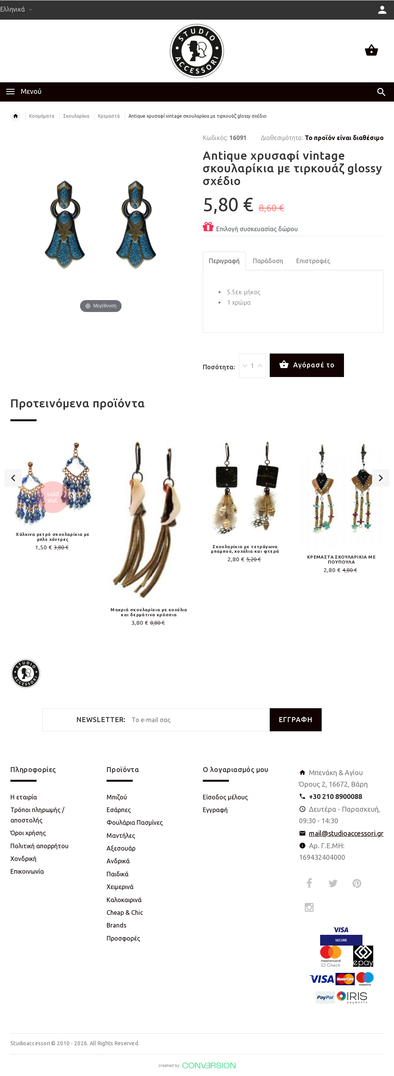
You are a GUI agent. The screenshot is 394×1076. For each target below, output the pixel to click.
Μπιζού (117, 797)
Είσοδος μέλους (225, 797)
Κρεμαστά (109, 115)
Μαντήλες (121, 835)
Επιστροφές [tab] (313, 260)
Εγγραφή (215, 809)
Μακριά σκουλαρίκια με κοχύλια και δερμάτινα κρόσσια (148, 612)
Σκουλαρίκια (76, 115)
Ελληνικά (16, 9)
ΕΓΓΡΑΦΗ (295, 719)
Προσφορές (123, 938)
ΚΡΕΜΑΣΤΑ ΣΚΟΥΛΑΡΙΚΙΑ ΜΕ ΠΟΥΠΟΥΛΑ (341, 559)
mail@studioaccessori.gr (346, 833)
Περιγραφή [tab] (224, 260)
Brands (117, 925)
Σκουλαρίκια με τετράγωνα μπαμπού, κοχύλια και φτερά (245, 549)
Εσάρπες (119, 809)
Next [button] (380, 478)
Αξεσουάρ (121, 848)
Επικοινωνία (27, 871)
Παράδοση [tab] (268, 260)
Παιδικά (118, 874)
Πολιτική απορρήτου (39, 845)
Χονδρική (23, 858)
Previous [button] (13, 478)
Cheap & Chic (125, 912)
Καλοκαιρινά (124, 899)
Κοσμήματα (41, 115)
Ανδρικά (118, 860)
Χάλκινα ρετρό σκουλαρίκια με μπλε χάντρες (52, 537)
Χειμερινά (120, 886)
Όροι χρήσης (28, 832)
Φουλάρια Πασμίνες (135, 822)
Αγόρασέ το (307, 365)
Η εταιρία (23, 797)
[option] (53, 497)
